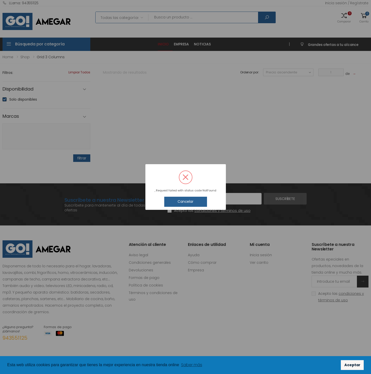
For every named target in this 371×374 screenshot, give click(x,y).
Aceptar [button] (352, 364)
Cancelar (185, 201)
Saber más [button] (191, 365)
